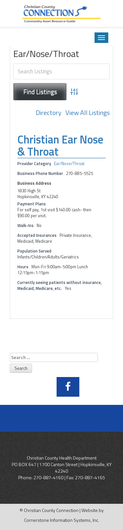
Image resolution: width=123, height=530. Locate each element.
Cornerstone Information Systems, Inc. (61, 520)
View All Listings (87, 113)
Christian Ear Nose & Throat (60, 145)
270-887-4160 (48, 477)
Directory (49, 113)
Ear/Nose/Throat (69, 164)
